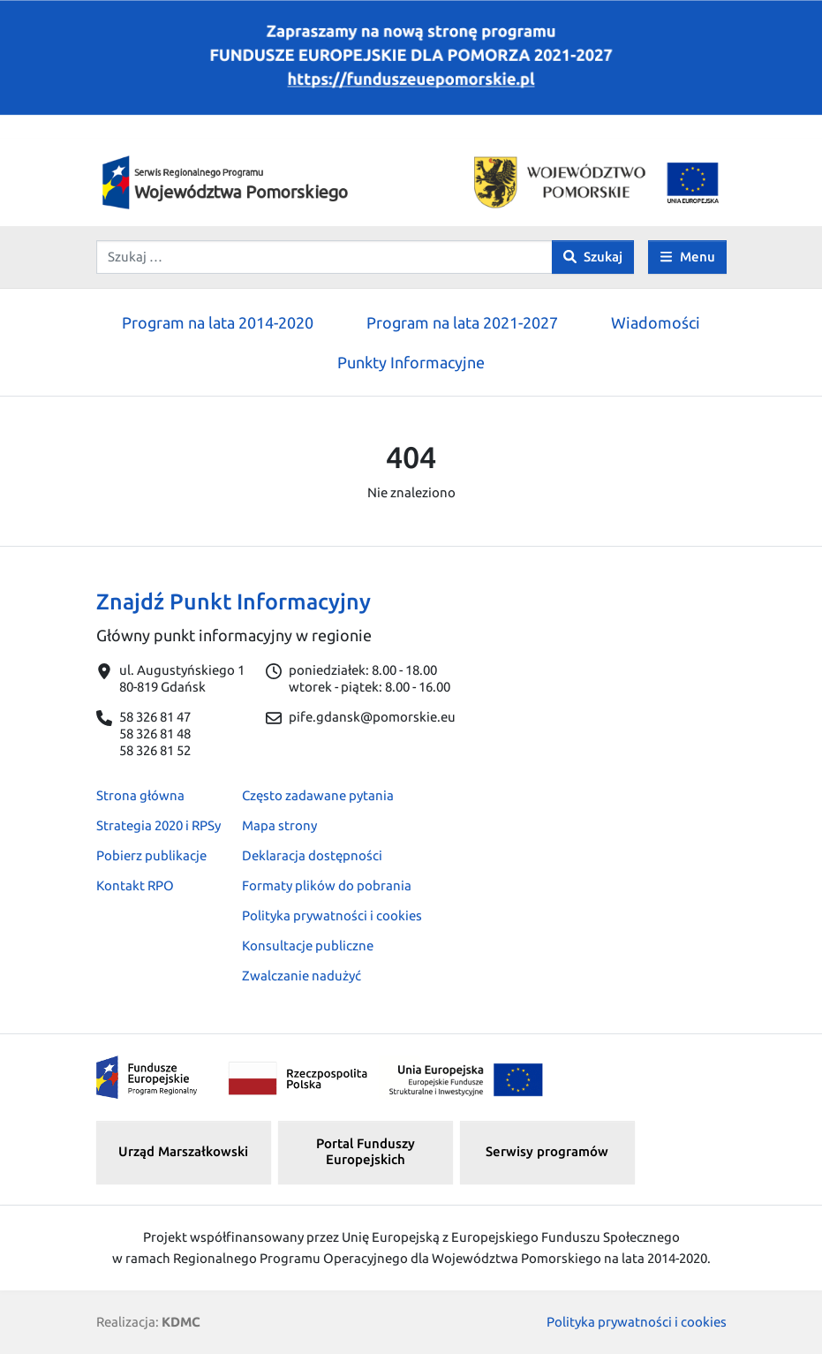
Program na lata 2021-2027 (462, 322)
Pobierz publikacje (151, 855)
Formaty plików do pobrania (326, 885)
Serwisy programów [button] (547, 1151)
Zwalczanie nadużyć (301, 975)
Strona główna (140, 795)
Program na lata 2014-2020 (217, 322)
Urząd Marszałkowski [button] (183, 1151)
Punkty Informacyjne (411, 362)
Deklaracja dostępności (312, 855)
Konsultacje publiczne (307, 945)
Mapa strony (279, 825)
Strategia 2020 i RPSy (158, 825)
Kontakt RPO (135, 885)
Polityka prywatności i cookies (332, 915)
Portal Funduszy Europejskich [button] (365, 1152)
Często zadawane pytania (318, 795)
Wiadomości (655, 322)
